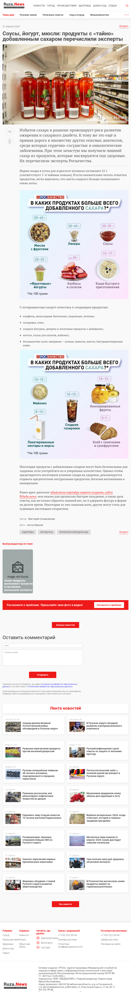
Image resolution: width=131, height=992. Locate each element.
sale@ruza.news (109, 939)
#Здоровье (28, 532)
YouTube (43, 947)
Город (51, 5)
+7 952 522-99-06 (67, 935)
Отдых (112, 5)
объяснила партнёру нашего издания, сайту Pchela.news (66, 494)
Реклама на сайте (110, 944)
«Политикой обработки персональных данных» (49, 686)
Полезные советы (53, 14)
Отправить (42, 675)
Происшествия (66, 5)
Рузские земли (28, 14)
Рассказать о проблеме (109, 605)
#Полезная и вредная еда (73, 532)
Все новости (65, 904)
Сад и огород (76, 14)
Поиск (22, 939)
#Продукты (46, 532)
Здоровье (84, 5)
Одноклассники (47, 938)
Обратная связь (24, 945)
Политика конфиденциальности (70, 945)
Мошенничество (99, 14)
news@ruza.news (67, 939)
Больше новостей (65, 625)
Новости (39, 5)
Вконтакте (44, 942)
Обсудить (123, 26)
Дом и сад (99, 5)
